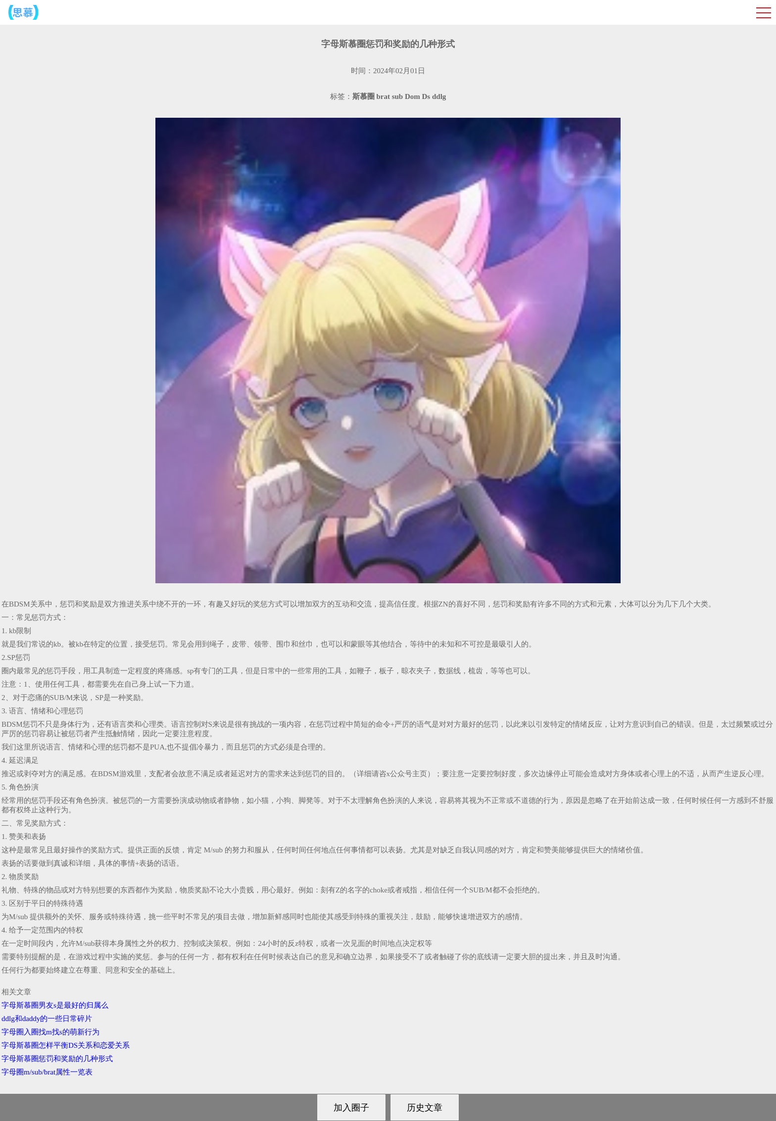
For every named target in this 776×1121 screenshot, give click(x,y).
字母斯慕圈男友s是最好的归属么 (54, 1005)
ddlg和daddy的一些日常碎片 (46, 1019)
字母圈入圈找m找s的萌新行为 (50, 1032)
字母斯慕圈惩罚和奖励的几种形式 (57, 1059)
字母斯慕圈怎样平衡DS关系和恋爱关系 (65, 1045)
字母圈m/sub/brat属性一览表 (47, 1072)
